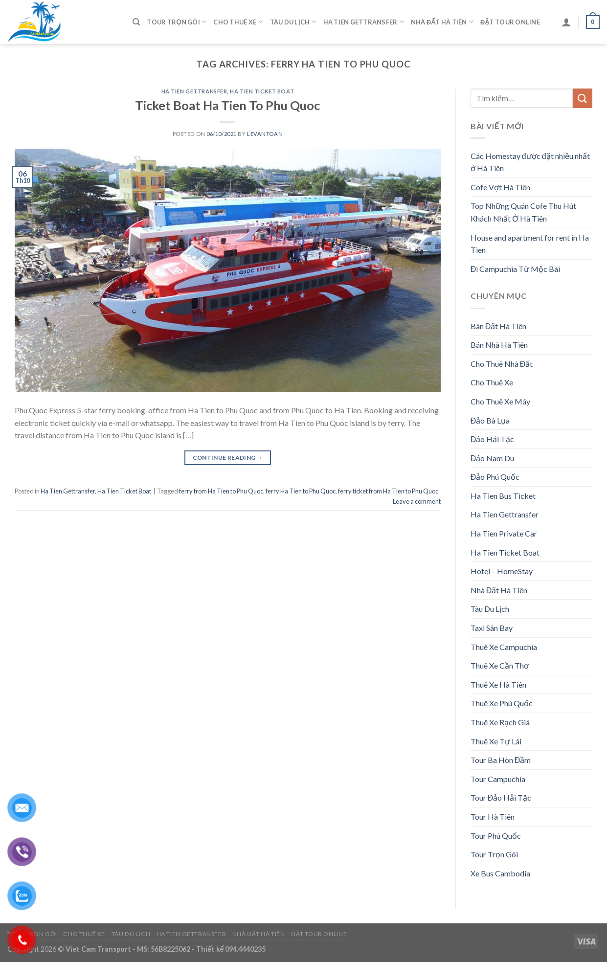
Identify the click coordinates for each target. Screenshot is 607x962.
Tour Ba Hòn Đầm (501, 759)
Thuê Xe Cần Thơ (500, 665)
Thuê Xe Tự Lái (496, 741)
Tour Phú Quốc (496, 835)
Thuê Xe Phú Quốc (502, 703)
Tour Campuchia (498, 778)
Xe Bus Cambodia (500, 873)
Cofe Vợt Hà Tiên (500, 187)
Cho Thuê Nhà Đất (502, 363)
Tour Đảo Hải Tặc (501, 797)
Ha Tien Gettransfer (363, 21)
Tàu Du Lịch (293, 21)
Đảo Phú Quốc (495, 476)
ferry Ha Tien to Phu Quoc (301, 491)
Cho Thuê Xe (238, 21)
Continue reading (228, 457)
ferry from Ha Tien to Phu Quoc (221, 491)
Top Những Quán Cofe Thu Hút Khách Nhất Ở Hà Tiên (523, 212)
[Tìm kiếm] (136, 22)
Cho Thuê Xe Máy (500, 401)
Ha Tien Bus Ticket (503, 495)
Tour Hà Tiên (493, 816)
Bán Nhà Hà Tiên (499, 344)
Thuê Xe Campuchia (504, 646)
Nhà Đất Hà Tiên (442, 21)
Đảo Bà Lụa (490, 420)
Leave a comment (417, 501)
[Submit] (582, 98)
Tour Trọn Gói (176, 21)
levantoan (265, 134)
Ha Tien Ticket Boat (262, 91)
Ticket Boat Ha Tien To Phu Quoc (227, 105)
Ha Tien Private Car (504, 533)
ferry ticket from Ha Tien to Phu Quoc (388, 491)
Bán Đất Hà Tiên (499, 326)
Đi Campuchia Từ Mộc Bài (516, 268)
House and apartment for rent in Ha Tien (530, 244)
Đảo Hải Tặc (493, 439)
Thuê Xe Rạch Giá (500, 722)
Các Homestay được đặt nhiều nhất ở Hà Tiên (530, 162)
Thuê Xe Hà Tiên (498, 684)
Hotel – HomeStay (502, 571)
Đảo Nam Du (493, 458)
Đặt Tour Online (510, 22)
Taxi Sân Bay (492, 627)
